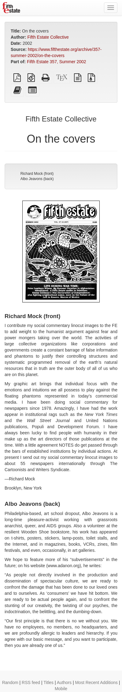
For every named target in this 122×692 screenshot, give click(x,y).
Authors (64, 682)
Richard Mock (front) (37, 173)
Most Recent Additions (96, 682)
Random (10, 682)
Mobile (61, 688)
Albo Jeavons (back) (37, 179)
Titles (48, 682)
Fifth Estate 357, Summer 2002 (56, 61)
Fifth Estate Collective (47, 37)
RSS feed (31, 682)
